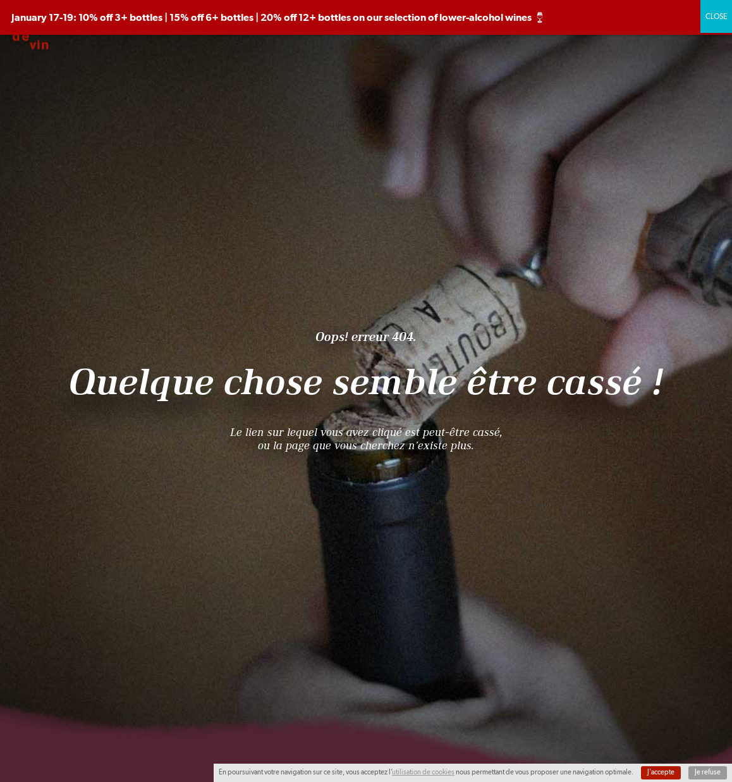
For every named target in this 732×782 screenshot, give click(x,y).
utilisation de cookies (423, 772)
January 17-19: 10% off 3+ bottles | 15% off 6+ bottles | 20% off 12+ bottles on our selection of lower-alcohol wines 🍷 (278, 17)
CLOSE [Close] (716, 16)
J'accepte (660, 772)
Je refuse (708, 772)
